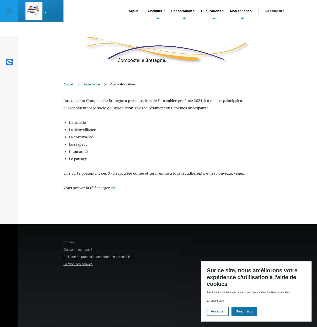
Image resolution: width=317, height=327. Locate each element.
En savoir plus (215, 300)
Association (92, 84)
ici (113, 188)
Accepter (218, 311)
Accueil (68, 84)
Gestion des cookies (78, 264)
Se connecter (274, 25)
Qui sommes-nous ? (77, 250)
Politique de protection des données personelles (97, 257)
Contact (69, 242)
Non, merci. (244, 311)
